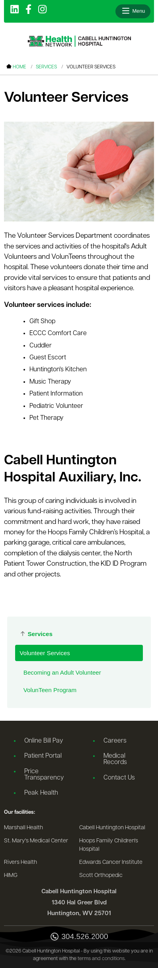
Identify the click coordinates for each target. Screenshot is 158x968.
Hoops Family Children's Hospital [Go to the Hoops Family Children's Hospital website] (108, 845)
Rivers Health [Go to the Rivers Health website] (20, 862)
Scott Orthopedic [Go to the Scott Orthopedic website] (101, 876)
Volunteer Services (45, 653)
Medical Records (115, 759)
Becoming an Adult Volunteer (62, 672)
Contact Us (119, 778)
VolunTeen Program (49, 690)
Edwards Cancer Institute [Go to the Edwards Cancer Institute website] (110, 862)
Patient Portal (43, 756)
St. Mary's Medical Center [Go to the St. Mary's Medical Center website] (36, 841)
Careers (115, 741)
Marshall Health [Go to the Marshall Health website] (23, 828)
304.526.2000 (79, 937)
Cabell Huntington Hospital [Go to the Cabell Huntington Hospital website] (112, 828)
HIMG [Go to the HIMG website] (11, 876)
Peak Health (41, 793)
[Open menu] (132, 11)
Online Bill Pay (43, 741)
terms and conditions (101, 958)
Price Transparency (44, 774)
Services (46, 67)
